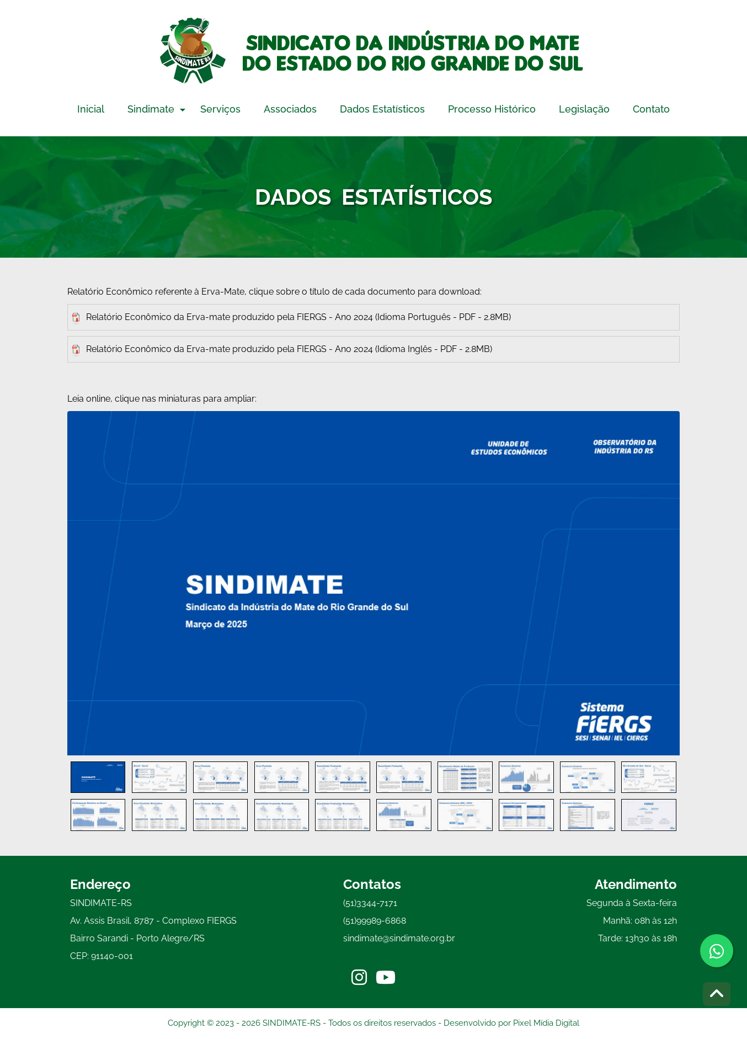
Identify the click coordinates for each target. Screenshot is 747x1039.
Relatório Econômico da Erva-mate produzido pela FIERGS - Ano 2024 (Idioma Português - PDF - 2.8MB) (291, 318)
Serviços (220, 109)
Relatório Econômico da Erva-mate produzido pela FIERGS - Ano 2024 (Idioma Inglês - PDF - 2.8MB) (281, 350)
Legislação (584, 109)
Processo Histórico (492, 109)
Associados (290, 109)
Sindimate (150, 109)
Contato (651, 109)
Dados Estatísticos (382, 109)
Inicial (90, 109)
